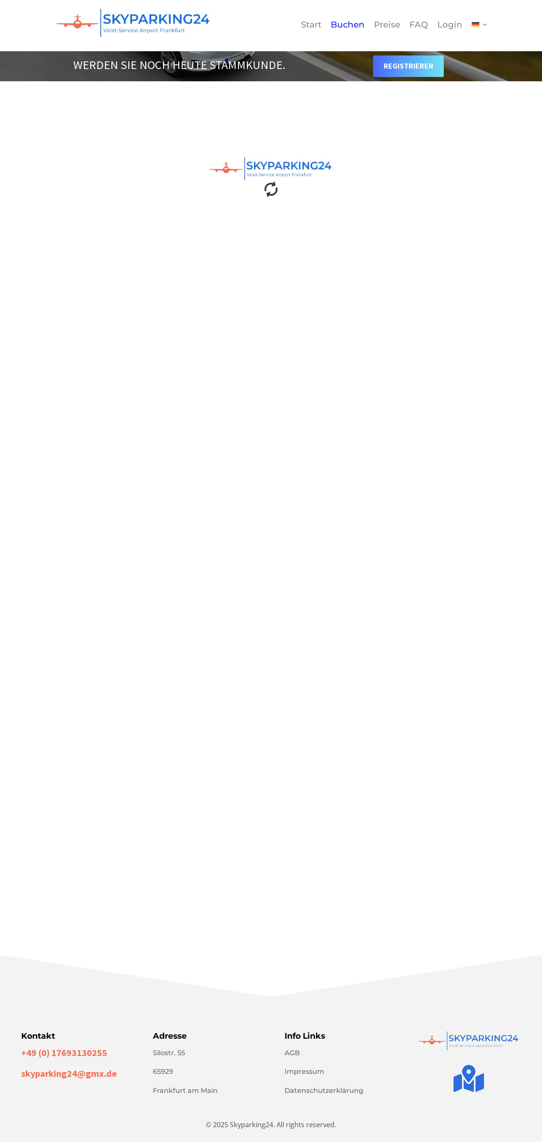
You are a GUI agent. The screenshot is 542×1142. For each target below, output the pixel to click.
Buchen (348, 26)
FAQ (418, 26)
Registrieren (408, 66)
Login (449, 26)
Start (311, 26)
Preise (387, 26)
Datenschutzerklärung (324, 1091)
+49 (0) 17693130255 (64, 1053)
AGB (292, 1053)
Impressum (304, 1071)
